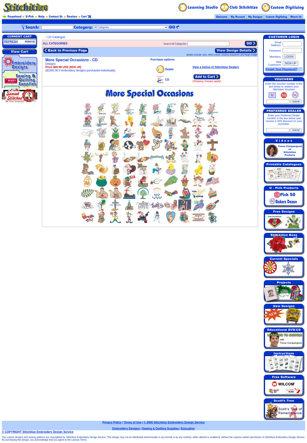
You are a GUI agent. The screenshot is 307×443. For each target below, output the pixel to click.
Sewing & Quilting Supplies (160, 428)
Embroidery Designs (126, 428)
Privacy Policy (111, 422)
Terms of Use (132, 422)
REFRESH (11, 41)
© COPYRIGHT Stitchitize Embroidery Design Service (37, 432)
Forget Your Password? (281, 69)
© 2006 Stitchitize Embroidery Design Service (174, 422)
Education (188, 428)
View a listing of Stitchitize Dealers (215, 67)
